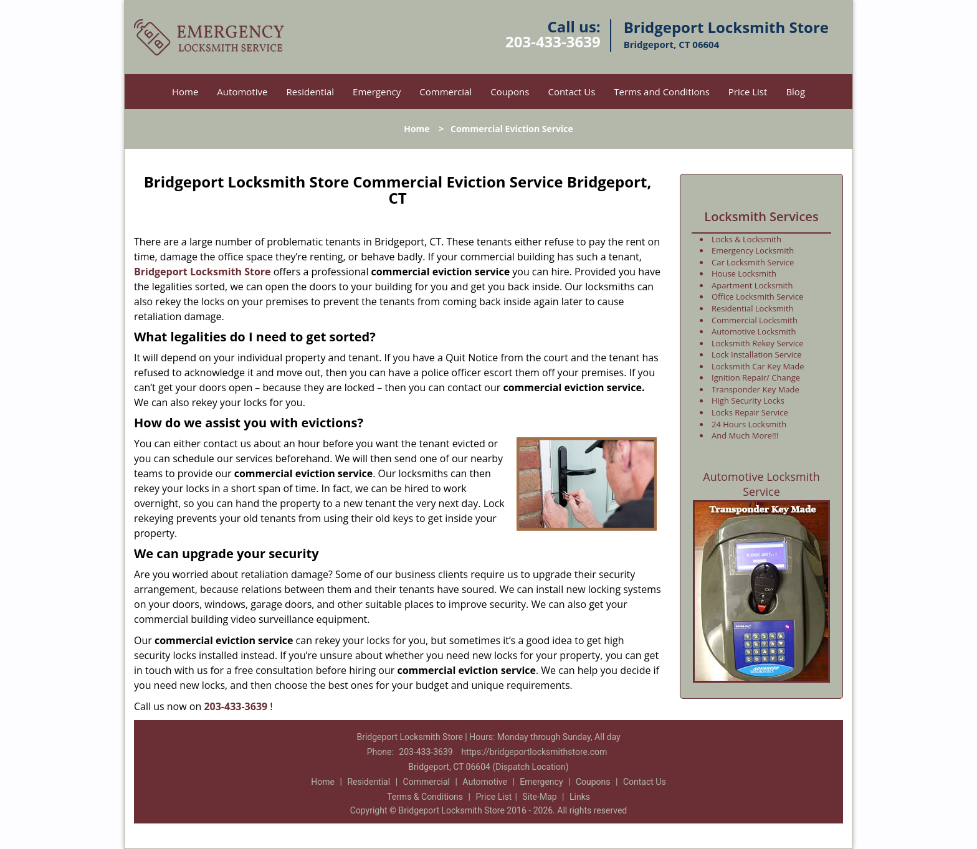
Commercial (445, 91)
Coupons (509, 91)
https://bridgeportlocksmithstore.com (534, 752)
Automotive (242, 91)
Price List (748, 91)
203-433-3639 (553, 41)
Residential (310, 91)
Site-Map (539, 797)
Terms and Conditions (662, 91)
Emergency (377, 91)
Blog (795, 91)
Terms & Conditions (425, 797)
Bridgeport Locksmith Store (202, 271)
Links (580, 797)
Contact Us (571, 91)
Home (185, 91)
